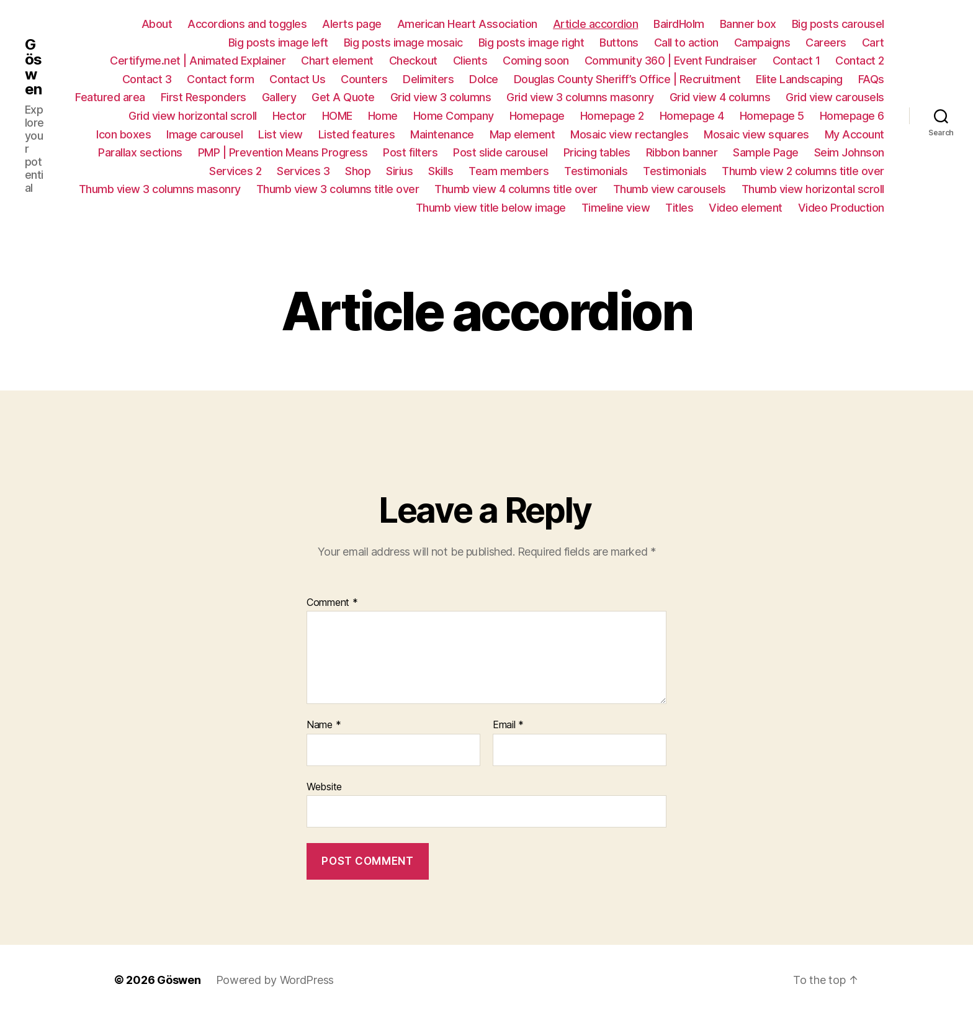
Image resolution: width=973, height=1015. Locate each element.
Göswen (33, 67)
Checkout (413, 60)
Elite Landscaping (799, 79)
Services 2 (235, 171)
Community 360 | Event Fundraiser (671, 60)
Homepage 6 (852, 115)
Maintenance (442, 134)
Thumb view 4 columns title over (516, 189)
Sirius (399, 171)
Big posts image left (278, 42)
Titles (679, 207)
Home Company (453, 115)
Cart (873, 42)
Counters (364, 79)
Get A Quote (343, 97)
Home (383, 115)
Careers (825, 42)
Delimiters (428, 79)
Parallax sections (140, 152)
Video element (745, 207)
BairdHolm (678, 23)
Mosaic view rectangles (629, 134)
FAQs (871, 79)
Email (508, 725)
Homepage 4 (692, 115)
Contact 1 (796, 60)
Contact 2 (859, 60)
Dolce (483, 79)
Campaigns (762, 42)
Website (324, 786)
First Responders (203, 97)
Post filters (410, 152)
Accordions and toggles (247, 23)
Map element (522, 134)
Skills (440, 171)
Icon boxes (123, 134)
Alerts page (352, 23)
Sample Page (766, 152)
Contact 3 (147, 79)
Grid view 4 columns (720, 97)
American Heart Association (467, 23)
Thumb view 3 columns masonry (160, 189)
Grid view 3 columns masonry (580, 97)
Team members (509, 171)
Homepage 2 (612, 115)
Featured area (110, 97)
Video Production (841, 207)
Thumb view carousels (669, 189)
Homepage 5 (772, 115)
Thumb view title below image (491, 207)
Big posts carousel (838, 23)
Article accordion (596, 23)
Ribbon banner (682, 152)
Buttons (619, 42)
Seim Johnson (849, 152)
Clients (470, 60)
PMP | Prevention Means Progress (283, 152)
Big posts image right (531, 42)
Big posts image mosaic (403, 42)
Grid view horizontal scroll (192, 115)
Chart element (337, 60)
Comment (332, 602)
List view (280, 134)
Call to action (686, 42)
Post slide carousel (500, 152)
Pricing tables (596, 152)
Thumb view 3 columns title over (337, 189)
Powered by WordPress (275, 979)
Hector (289, 115)
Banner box (748, 23)
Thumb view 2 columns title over (803, 171)
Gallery (279, 97)
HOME (337, 115)
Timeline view (615, 207)
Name (324, 725)
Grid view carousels (835, 97)
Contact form (220, 79)
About (157, 23)
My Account (854, 134)
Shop (357, 171)
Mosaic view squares (756, 134)
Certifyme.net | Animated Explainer (197, 60)
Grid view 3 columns (440, 97)
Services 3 (303, 171)
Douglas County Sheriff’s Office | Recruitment (627, 79)
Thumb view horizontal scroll (813, 189)
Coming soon (536, 60)
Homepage (537, 115)
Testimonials (595, 171)
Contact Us (297, 79)
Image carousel (204, 134)
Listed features (356, 134)
